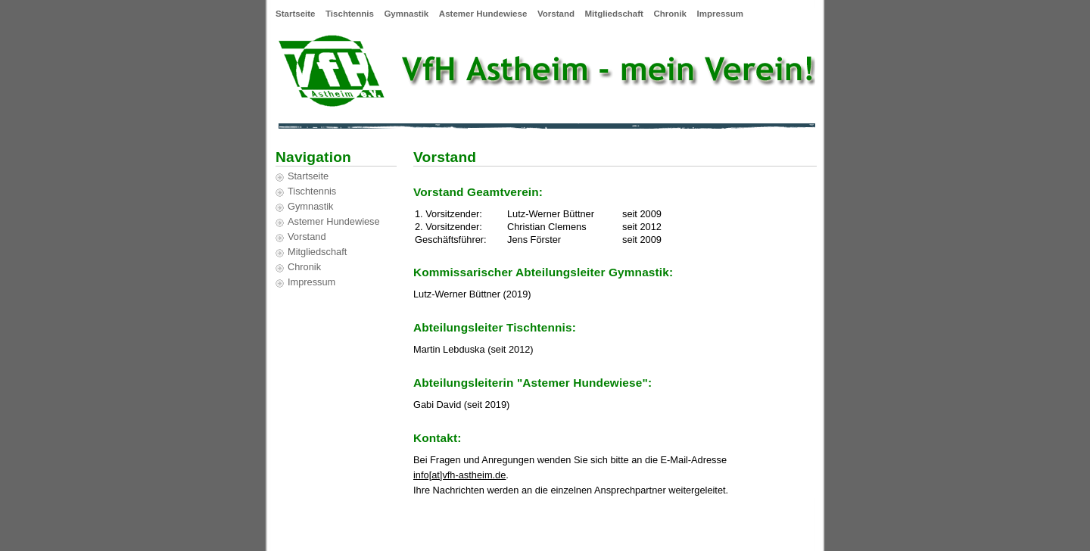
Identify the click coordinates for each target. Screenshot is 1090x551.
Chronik (670, 13)
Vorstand (556, 13)
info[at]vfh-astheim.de (459, 475)
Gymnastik (406, 13)
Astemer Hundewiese (483, 13)
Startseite (295, 13)
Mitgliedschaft (614, 13)
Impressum (720, 13)
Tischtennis (349, 13)
